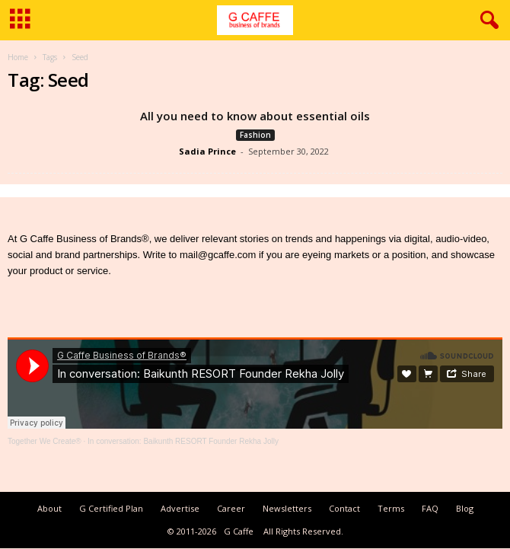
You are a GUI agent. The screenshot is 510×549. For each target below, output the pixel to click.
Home (18, 57)
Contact (344, 508)
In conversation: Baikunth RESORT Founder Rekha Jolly (183, 441)
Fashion (255, 134)
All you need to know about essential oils (255, 115)
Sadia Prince (207, 151)
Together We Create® (44, 441)
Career (231, 508)
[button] (486, 20)
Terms (391, 508)
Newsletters (287, 508)
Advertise (180, 508)
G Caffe (238, 531)
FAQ (430, 508)
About (49, 508)
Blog (464, 508)
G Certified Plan (111, 508)
